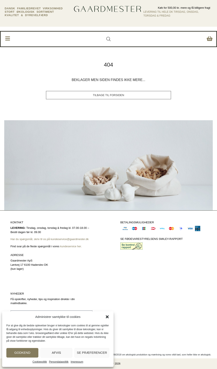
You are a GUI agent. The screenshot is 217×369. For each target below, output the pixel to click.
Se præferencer (92, 352)
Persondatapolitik (58, 361)
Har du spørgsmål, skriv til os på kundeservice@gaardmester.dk (50, 239)
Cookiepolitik (39, 361)
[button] (107, 317)
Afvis (56, 352)
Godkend (22, 352)
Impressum (77, 361)
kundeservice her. (71, 246)
